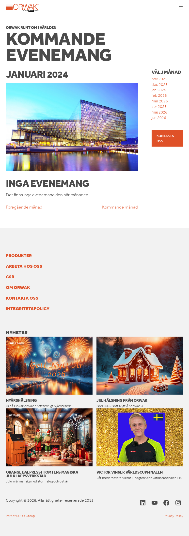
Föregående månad (24, 207)
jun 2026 (159, 117)
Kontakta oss (165, 138)
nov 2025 (159, 79)
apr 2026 (159, 106)
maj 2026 (159, 112)
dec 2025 (160, 84)
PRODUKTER (19, 255)
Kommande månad (120, 207)
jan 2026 (159, 90)
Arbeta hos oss (24, 266)
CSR (10, 276)
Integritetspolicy (27, 308)
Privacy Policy (173, 516)
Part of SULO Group (20, 516)
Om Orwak (18, 287)
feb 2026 (159, 95)
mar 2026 (160, 101)
